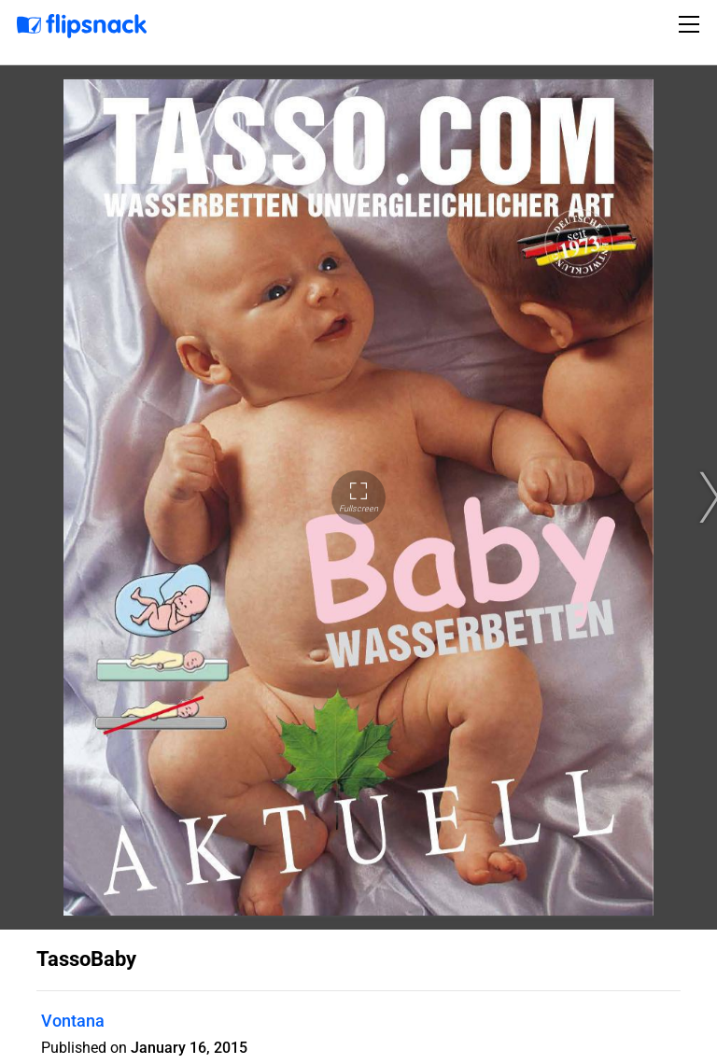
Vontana (73, 1020)
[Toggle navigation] (692, 24)
